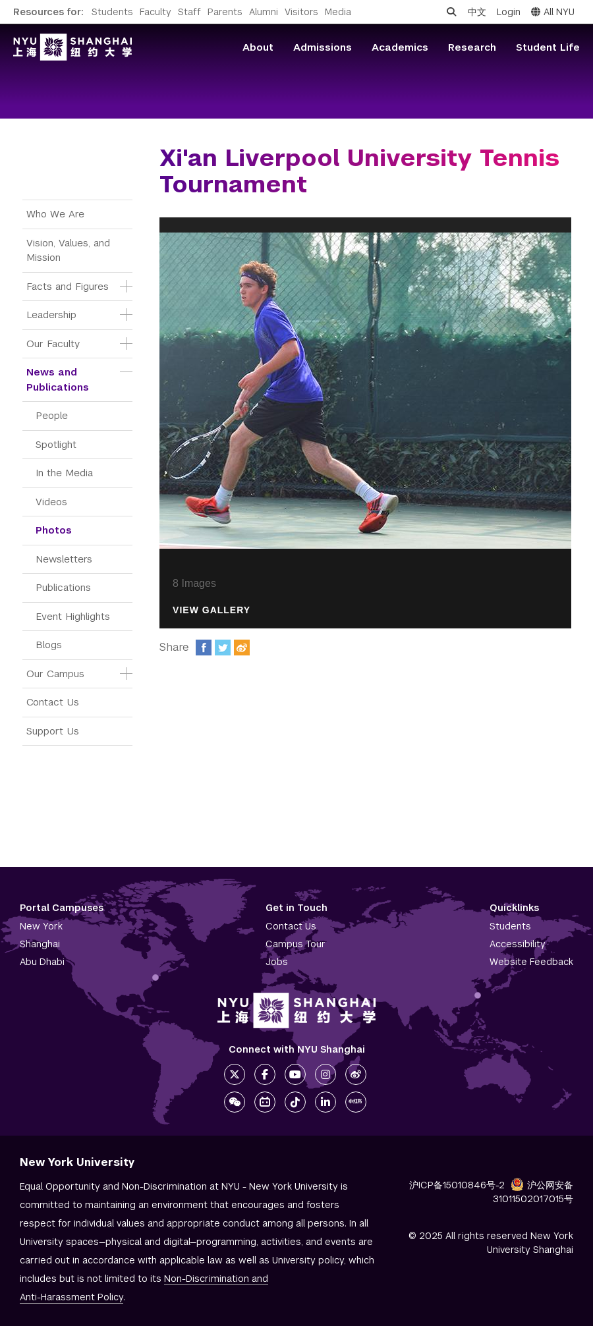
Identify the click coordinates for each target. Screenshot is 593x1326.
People (52, 415)
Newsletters (64, 559)
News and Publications (57, 379)
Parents (225, 12)
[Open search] (451, 12)
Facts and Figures (67, 286)
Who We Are (55, 213)
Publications (63, 587)
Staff (189, 12)
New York (41, 926)
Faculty (155, 12)
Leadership (51, 314)
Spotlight (56, 444)
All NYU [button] (553, 12)
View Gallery (211, 610)
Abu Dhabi (42, 962)
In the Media (64, 472)
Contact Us (52, 702)
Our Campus (55, 673)
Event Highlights (73, 616)
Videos (51, 501)
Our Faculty (53, 343)
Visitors (301, 12)
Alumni (263, 12)
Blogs (49, 644)
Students (112, 12)
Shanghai (40, 944)
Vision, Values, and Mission (69, 250)
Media (338, 12)
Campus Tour (295, 944)
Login (509, 12)
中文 (477, 12)
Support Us (52, 731)
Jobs (277, 962)
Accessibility (518, 944)
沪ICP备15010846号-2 (457, 1185)
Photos (54, 530)
